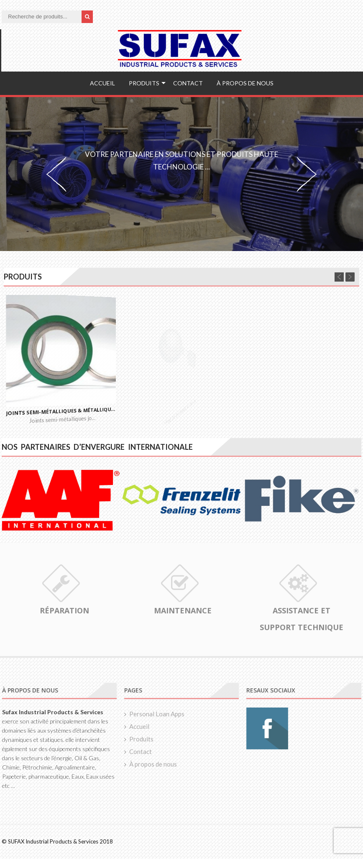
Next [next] (306, 174)
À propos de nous (245, 83)
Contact (188, 83)
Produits (144, 83)
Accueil (102, 83)
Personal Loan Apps (156, 714)
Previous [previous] (56, 174)
